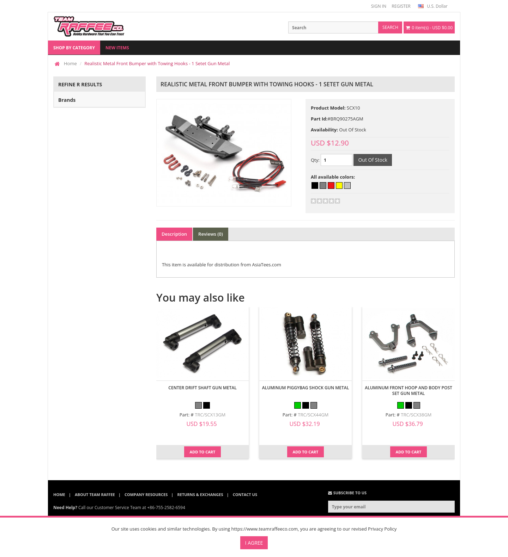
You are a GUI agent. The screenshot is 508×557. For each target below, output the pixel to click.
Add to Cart (203, 451)
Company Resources (146, 494)
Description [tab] (174, 234)
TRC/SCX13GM (210, 414)
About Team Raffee (95, 494)
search (390, 27)
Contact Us (245, 494)
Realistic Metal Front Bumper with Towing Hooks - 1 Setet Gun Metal (157, 63)
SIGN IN (378, 6)
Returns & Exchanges (200, 494)
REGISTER (401, 6)
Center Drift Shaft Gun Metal (202, 388)
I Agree (254, 542)
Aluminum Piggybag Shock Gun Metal (305, 388)
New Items (117, 48)
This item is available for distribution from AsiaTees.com (221, 264)
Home (70, 63)
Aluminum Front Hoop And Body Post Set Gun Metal (408, 390)
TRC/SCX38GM (416, 414)
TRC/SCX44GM (313, 414)
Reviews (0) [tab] (210, 234)
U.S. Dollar (432, 6)
